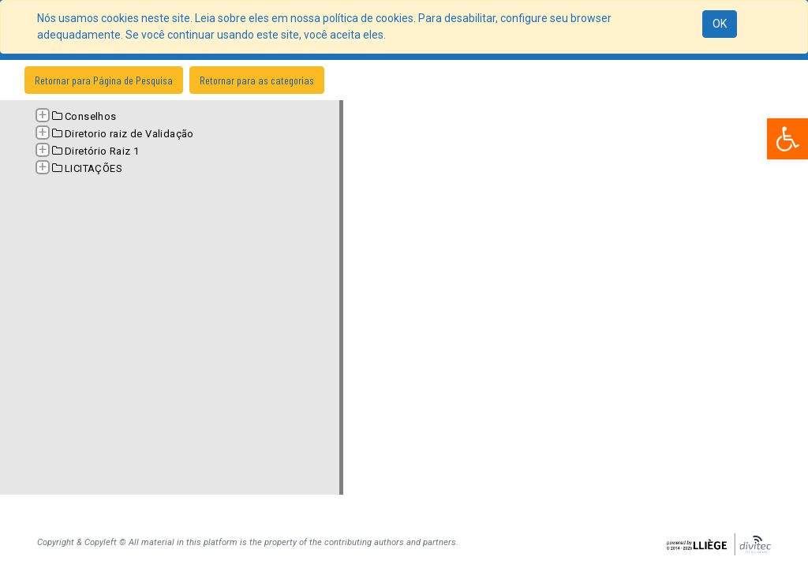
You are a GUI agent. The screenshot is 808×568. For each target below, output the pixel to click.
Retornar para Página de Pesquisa (104, 80)
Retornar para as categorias (257, 80)
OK (720, 23)
